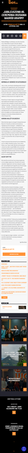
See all (4, 297)
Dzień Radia (4, 264)
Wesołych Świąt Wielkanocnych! (9, 270)
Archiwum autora (14, 254)
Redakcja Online (6, 338)
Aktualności (14, 9)
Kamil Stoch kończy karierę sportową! (11, 285)
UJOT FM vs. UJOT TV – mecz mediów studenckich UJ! (13, 279)
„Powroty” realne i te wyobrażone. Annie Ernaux (13, 276)
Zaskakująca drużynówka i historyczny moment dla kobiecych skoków (13, 292)
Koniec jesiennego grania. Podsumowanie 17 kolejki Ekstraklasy (14, 428)
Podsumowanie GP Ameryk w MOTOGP (10, 273)
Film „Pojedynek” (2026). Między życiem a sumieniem (14, 282)
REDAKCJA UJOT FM (14, 24)
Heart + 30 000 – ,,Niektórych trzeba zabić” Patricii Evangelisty (13, 267)
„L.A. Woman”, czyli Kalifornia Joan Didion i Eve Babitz (13, 288)
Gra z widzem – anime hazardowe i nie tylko (14, 408)
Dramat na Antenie (7, 306)
